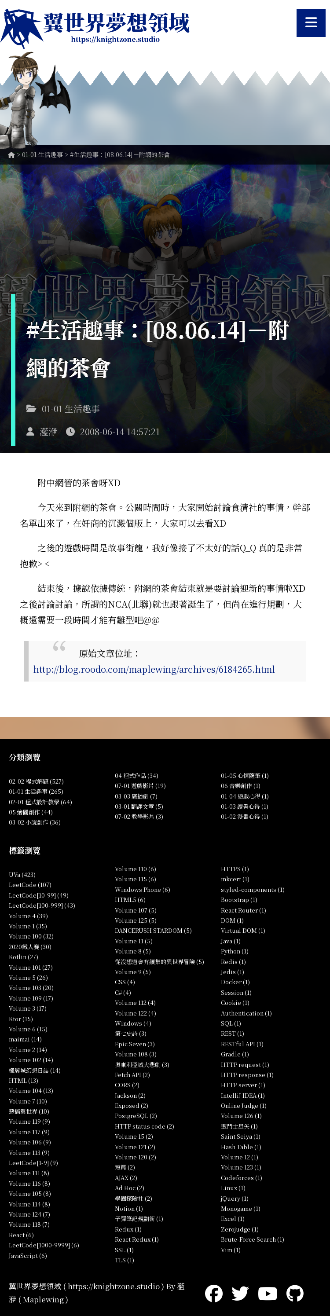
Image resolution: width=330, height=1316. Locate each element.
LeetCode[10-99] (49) (39, 895)
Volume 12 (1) (239, 1157)
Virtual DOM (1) (243, 930)
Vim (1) (231, 1250)
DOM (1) (232, 920)
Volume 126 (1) (241, 1115)
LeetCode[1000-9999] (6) (44, 1245)
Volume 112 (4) (135, 1002)
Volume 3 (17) (28, 1008)
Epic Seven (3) (135, 1044)
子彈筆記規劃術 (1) (139, 1218)
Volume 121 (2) (135, 1147)
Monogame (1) (240, 1208)
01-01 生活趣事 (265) (36, 791)
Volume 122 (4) (135, 1013)
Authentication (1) (246, 1013)
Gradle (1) (235, 1054)
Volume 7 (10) (28, 1101)
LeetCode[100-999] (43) (42, 905)
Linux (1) (233, 1188)
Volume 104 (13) (31, 1090)
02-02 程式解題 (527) (36, 781)
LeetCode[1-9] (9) (33, 1162)
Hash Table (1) (241, 1147)
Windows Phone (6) (142, 889)
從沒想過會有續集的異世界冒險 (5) (159, 961)
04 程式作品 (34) (136, 775)
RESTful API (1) (242, 1044)
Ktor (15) (21, 1019)
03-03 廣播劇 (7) (136, 796)
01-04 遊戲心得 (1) (245, 796)
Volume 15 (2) (134, 1136)
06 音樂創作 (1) (240, 785)
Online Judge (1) (244, 1105)
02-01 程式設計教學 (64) (40, 802)
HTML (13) (23, 1080)
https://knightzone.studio (114, 1285)
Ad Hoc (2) (129, 1188)
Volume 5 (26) (28, 977)
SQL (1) (231, 1023)
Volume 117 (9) (29, 1132)
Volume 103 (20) (31, 987)
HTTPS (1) (235, 869)
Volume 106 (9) (30, 1142)
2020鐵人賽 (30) (30, 946)
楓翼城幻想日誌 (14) (35, 1070)
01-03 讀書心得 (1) (244, 806)
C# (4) (123, 992)
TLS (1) (124, 1260)
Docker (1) (235, 982)
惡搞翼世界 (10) (29, 1111)
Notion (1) (129, 1208)
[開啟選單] (311, 23)
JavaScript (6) (28, 1255)
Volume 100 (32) (31, 936)
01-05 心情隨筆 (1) (245, 775)
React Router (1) (243, 910)
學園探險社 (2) (133, 1198)
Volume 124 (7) (29, 1214)
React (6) (21, 1235)
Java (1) (231, 941)
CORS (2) (127, 1085)
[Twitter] (240, 1292)
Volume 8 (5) (133, 951)
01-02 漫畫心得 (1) (244, 816)
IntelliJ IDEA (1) (243, 1095)
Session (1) (236, 992)
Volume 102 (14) (31, 1060)
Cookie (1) (235, 1002)
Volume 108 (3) (136, 1054)
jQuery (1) (235, 1198)
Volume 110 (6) (135, 869)
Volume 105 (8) (30, 1193)
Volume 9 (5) (133, 972)
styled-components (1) (253, 889)
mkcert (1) (235, 879)
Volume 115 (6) (135, 879)
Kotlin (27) (23, 957)
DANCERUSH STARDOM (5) (153, 930)
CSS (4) (125, 982)
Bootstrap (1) (239, 899)
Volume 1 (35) (28, 926)
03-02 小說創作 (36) (35, 822)
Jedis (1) (232, 972)
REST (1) (232, 1033)
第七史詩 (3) (131, 1033)
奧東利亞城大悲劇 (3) (142, 1064)
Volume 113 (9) (29, 1152)
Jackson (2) (130, 1095)
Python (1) (235, 951)
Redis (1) (233, 961)
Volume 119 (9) (29, 1121)
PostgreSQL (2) (136, 1115)
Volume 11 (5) (134, 941)
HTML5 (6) (130, 899)
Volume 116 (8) (29, 1183)
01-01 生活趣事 (42, 154)
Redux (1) (128, 1229)
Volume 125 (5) (136, 920)
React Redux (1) (137, 1239)
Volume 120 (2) (135, 1157)
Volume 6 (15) (28, 1029)
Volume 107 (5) (136, 910)
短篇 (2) (125, 1167)
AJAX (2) (126, 1177)
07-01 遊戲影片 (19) (140, 785)
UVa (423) (22, 874)
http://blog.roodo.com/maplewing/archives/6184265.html (154, 669)
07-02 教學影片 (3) (139, 816)
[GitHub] (295, 1292)
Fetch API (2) (132, 1074)
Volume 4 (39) (28, 916)
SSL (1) (124, 1250)
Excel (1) (233, 1218)
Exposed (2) (131, 1105)
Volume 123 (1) (241, 1167)
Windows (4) (133, 1023)
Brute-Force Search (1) (252, 1239)
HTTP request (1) (245, 1064)
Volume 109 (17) (31, 998)
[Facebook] (214, 1292)
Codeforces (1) (241, 1177)
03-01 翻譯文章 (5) (139, 806)
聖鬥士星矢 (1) (239, 1126)
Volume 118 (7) (29, 1224)
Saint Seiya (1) (240, 1136)
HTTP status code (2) (144, 1126)
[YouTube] (268, 1292)
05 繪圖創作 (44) (31, 812)
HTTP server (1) (243, 1085)
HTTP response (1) (247, 1074)
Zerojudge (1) (240, 1229)
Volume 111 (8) (29, 1173)
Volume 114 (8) (29, 1204)
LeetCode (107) (30, 884)
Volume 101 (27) (31, 967)
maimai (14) (25, 1039)
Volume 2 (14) (28, 1049)
